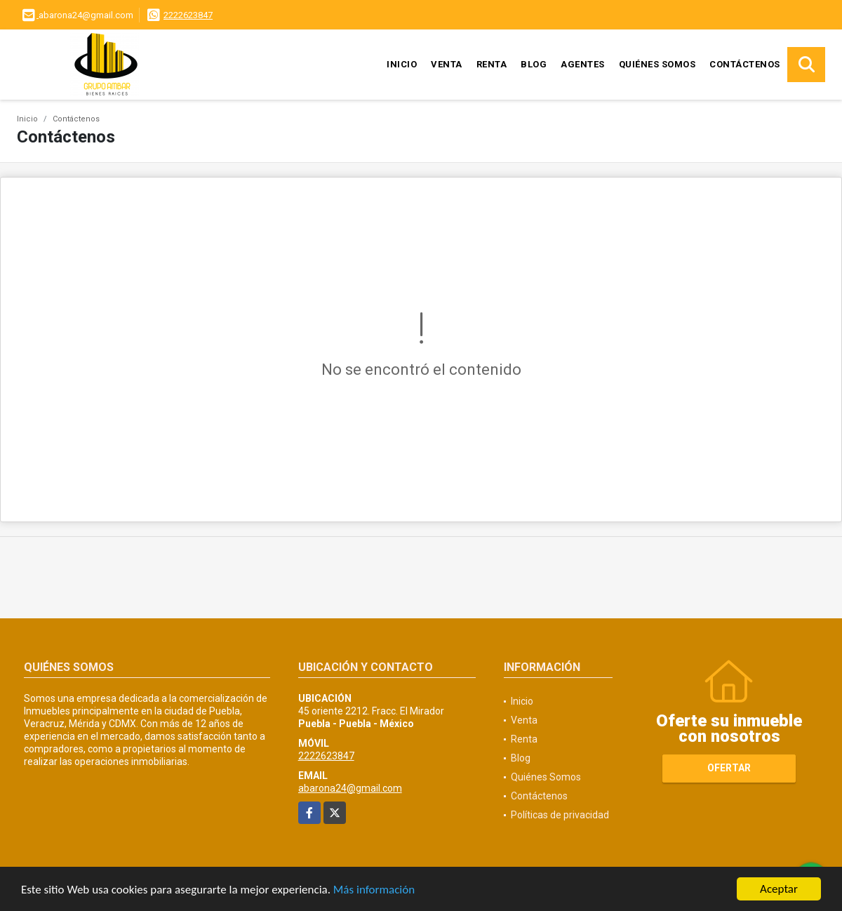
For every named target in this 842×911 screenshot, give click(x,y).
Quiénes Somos (657, 64)
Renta (491, 64)
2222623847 (188, 15)
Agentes (583, 64)
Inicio (402, 64)
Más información (374, 890)
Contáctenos (744, 64)
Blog (534, 64)
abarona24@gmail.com (350, 788)
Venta (446, 64)
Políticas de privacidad (560, 814)
